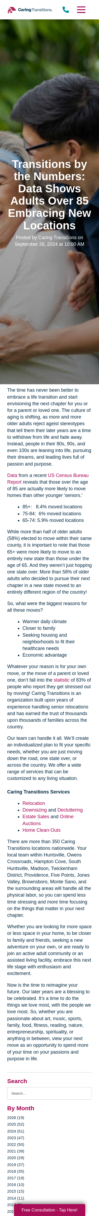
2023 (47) (15, 1137)
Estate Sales (35, 816)
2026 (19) (15, 1117)
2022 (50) (15, 1144)
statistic (61, 680)
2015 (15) (15, 1191)
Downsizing (34, 810)
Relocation (33, 803)
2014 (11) (15, 1198)
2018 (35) (15, 1171)
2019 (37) (15, 1164)
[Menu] (80, 9)
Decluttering (70, 810)
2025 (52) (15, 1124)
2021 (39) (15, 1151)
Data (12, 475)
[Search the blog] (49, 1093)
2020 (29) (15, 1157)
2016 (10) (15, 1184)
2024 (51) (15, 1131)
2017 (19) (15, 1178)
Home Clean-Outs (41, 830)
